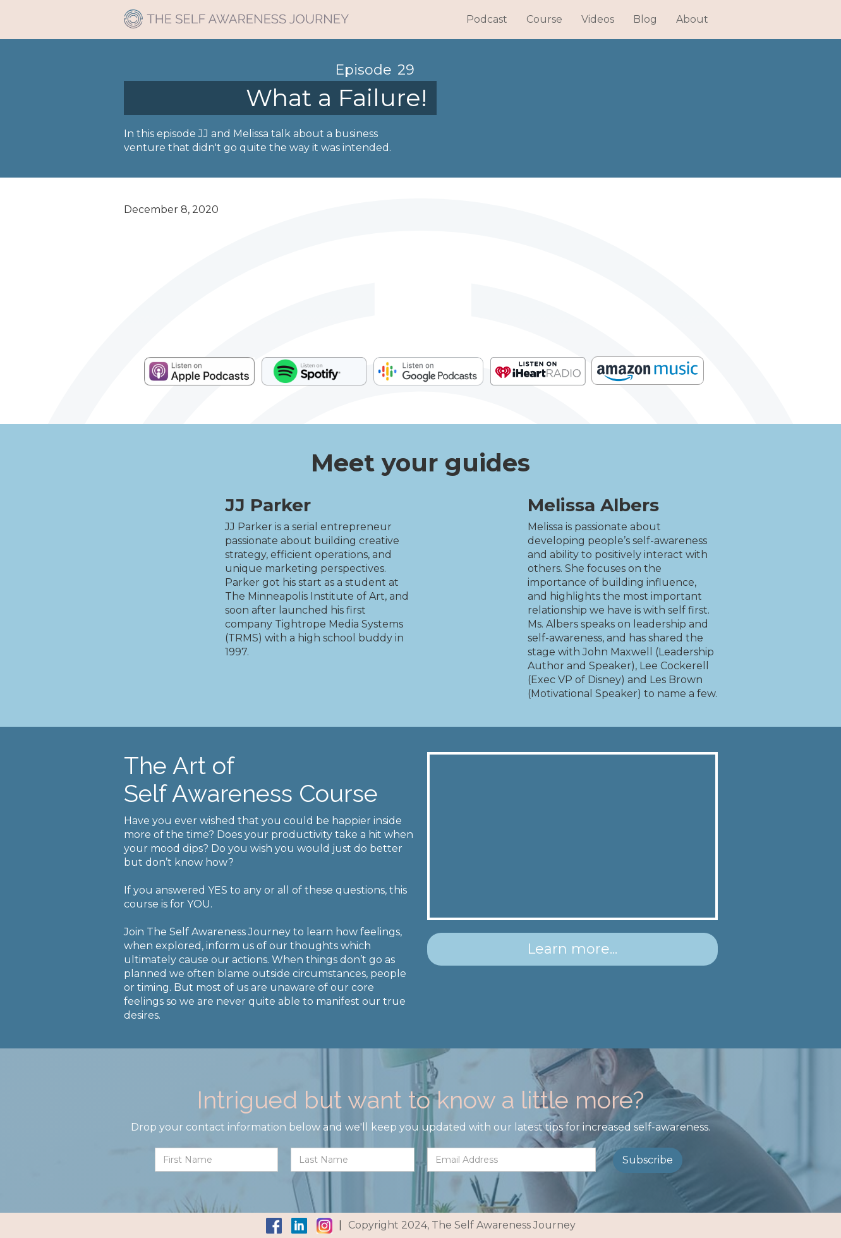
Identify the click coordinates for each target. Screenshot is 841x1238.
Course (544, 19)
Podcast (486, 19)
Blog (645, 19)
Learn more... (572, 948)
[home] (236, 14)
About (692, 19)
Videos (597, 19)
